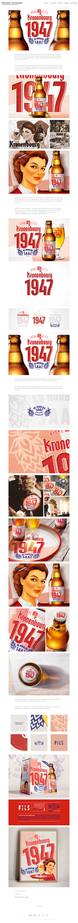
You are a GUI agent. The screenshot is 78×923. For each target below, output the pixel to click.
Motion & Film (54, 3)
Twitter (22, 897)
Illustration (60, 3)
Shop (75, 3)
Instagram (17, 897)
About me (72, 3)
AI (49, 3)
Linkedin (26, 897)
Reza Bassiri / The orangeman (12, 3)
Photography (66, 3)
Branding (46, 3)
